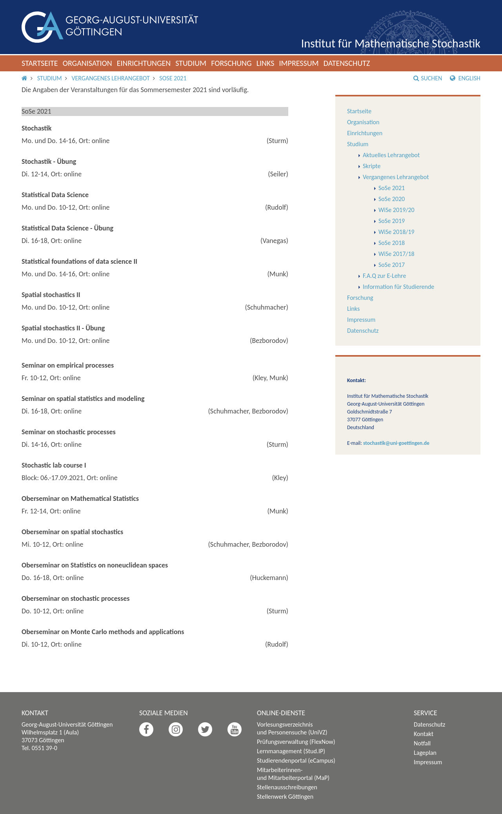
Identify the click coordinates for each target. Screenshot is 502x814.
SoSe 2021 (172, 78)
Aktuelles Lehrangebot (391, 155)
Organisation (87, 63)
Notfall (422, 743)
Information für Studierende (398, 286)
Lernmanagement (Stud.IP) (291, 751)
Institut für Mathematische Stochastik (390, 43)
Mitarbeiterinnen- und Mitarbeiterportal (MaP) (293, 773)
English (465, 78)
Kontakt (423, 734)
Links (265, 63)
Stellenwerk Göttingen (285, 796)
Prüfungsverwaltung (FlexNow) (296, 741)
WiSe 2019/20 (396, 210)
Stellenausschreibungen (287, 787)
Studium (190, 63)
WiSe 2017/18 (396, 253)
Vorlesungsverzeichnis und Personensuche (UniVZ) (292, 728)
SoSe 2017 (391, 264)
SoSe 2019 (391, 221)
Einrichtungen (144, 63)
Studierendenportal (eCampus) (296, 760)
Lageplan (425, 752)
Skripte (371, 166)
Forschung (231, 63)
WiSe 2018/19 (396, 232)
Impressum (298, 63)
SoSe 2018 (391, 243)
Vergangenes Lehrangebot (110, 78)
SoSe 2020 (391, 199)
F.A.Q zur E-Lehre (384, 275)
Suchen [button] (427, 78)
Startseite (40, 63)
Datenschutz (347, 63)
